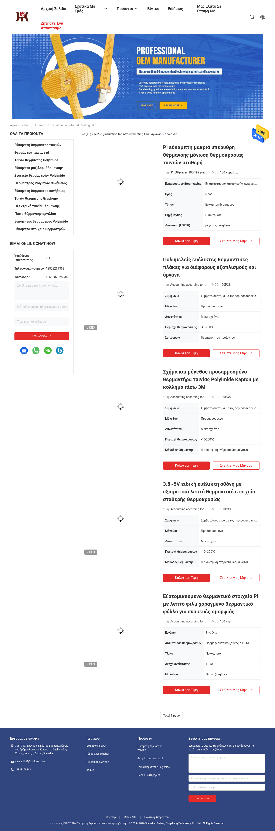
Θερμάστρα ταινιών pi (31, 153)
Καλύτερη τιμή (186, 241)
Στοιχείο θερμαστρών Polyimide (39, 175)
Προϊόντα (40, 125)
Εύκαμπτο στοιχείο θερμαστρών (39, 229)
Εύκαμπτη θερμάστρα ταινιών (37, 145)
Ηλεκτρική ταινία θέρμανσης (37, 206)
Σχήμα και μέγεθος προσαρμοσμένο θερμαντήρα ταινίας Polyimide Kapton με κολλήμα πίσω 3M (211, 379)
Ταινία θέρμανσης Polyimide (36, 160)
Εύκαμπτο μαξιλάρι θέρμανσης (38, 168)
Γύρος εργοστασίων (97, 753)
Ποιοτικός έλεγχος (97, 761)
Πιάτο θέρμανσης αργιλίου (35, 214)
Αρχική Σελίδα (20, 125)
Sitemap (111, 817)
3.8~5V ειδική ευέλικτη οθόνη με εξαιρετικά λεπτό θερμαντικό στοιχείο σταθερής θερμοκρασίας (209, 491)
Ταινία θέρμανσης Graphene (36, 198)
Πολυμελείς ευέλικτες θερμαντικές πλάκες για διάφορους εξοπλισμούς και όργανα (209, 267)
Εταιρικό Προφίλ (96, 745)
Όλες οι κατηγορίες (149, 775)
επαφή (90, 769)
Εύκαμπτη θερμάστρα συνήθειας (39, 191)
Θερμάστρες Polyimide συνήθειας (40, 183)
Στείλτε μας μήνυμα (236, 241)
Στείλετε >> (202, 798)
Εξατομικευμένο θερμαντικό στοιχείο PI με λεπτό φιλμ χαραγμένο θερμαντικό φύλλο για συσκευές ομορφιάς (210, 604)
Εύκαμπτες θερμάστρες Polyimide (41, 221)
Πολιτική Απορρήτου (156, 817)
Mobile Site (130, 817)
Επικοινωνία (41, 336)
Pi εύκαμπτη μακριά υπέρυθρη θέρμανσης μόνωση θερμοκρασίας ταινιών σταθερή (203, 155)
